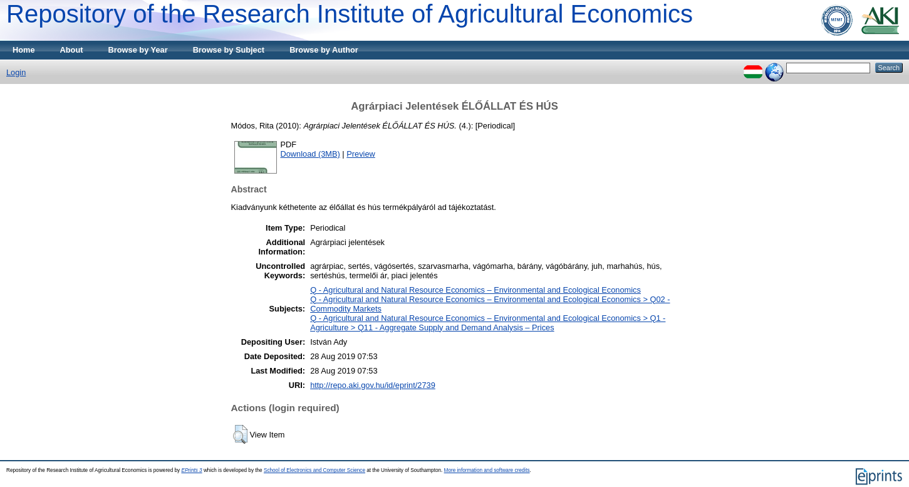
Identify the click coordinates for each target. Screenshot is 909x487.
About (71, 50)
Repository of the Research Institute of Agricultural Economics (349, 14)
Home (24, 50)
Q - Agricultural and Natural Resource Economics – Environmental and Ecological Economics (475, 290)
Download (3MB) (310, 154)
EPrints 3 (191, 470)
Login (16, 72)
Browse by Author (323, 50)
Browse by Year (138, 50)
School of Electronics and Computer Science (314, 470)
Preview (360, 154)
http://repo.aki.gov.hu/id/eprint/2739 (372, 385)
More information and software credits (487, 470)
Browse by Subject (229, 50)
